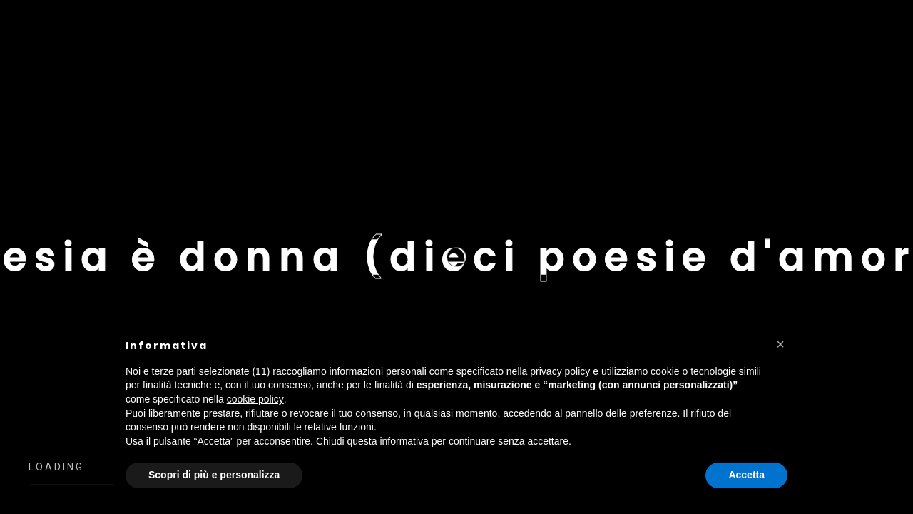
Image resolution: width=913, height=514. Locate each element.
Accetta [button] (746, 474)
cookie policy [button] (255, 399)
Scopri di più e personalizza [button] (214, 474)
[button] (780, 344)
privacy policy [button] (560, 371)
